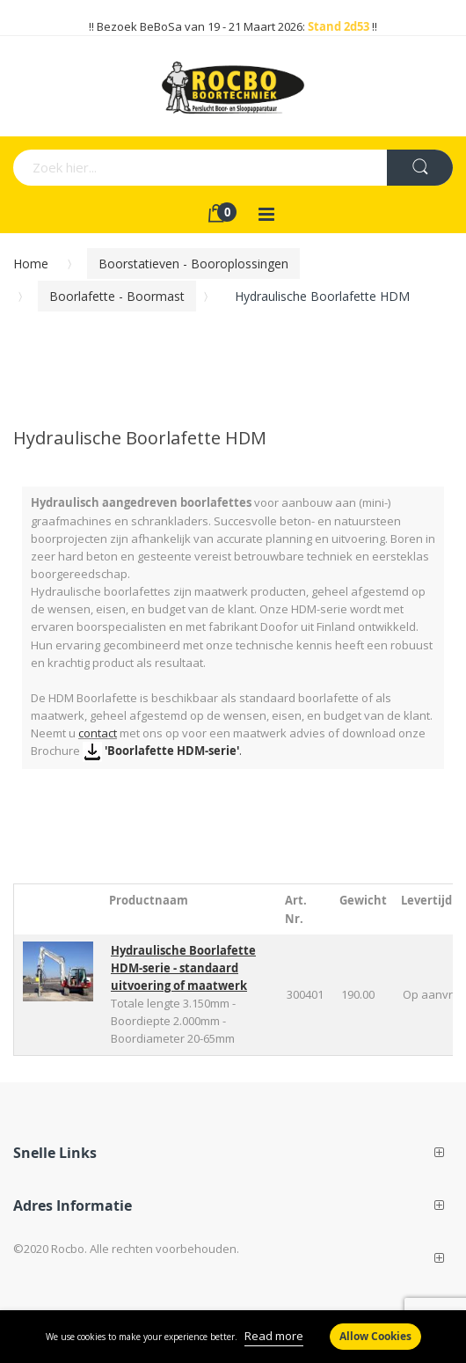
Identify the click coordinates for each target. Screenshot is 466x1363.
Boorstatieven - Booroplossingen (193, 263)
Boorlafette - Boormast (117, 296)
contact (97, 733)
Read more (273, 1336)
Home (30, 263)
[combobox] (144, 167)
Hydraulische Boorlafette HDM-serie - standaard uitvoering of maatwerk (183, 967)
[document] (233, 1336)
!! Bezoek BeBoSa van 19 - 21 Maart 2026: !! (233, 26)
